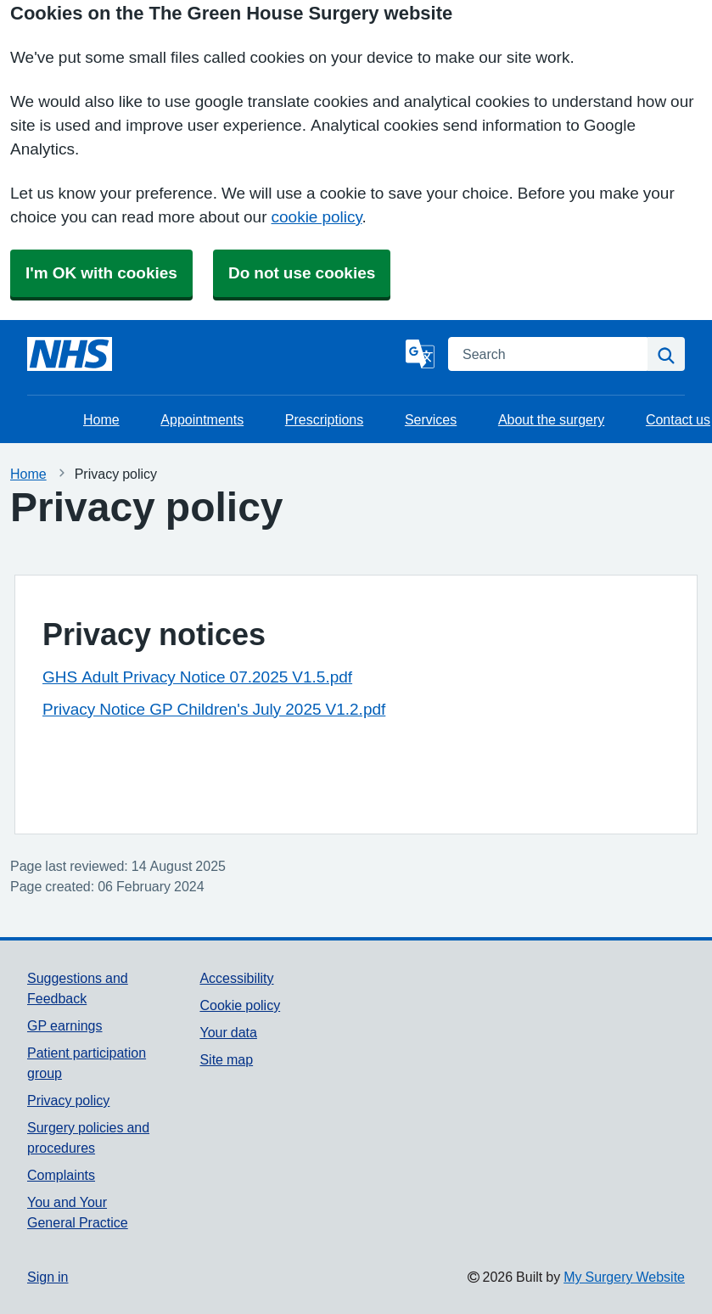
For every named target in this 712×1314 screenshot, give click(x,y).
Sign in (47, 1276)
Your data (227, 1032)
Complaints (61, 1175)
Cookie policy (239, 1005)
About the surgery (551, 419)
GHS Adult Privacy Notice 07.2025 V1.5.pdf (197, 677)
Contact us (678, 419)
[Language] (420, 354)
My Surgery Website (624, 1276)
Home (101, 419)
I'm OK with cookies (101, 273)
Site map (226, 1059)
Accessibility (236, 978)
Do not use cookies (301, 273)
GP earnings (65, 1025)
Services (431, 419)
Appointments (202, 419)
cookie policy (317, 217)
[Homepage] (69, 354)
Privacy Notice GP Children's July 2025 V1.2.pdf (213, 709)
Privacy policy (68, 1100)
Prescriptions (324, 419)
